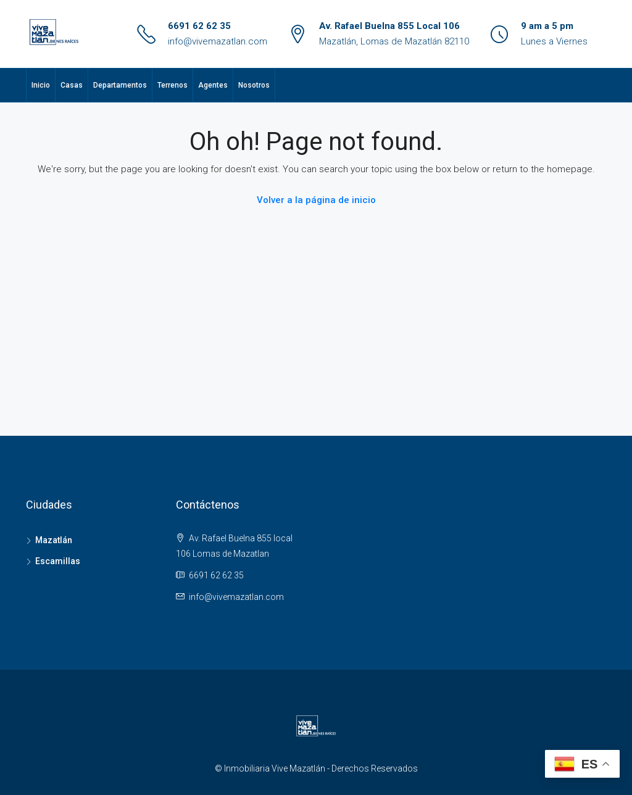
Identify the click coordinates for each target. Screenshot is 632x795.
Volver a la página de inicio (316, 200)
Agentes (213, 85)
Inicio (40, 85)
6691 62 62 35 (199, 25)
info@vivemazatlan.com (217, 41)
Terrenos (172, 85)
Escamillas (57, 561)
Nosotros (254, 85)
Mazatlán (53, 540)
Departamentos (120, 85)
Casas (71, 85)
